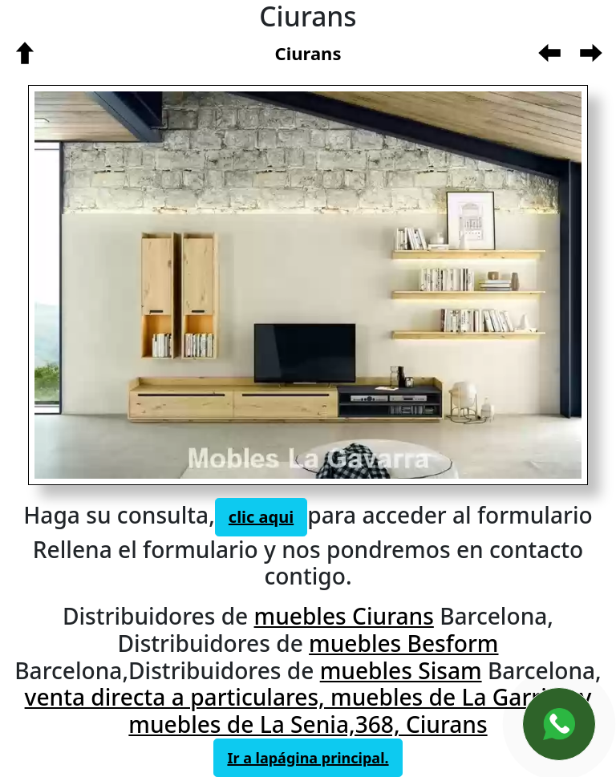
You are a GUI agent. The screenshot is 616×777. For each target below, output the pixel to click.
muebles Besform (403, 643)
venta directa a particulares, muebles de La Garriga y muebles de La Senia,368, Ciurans (308, 710)
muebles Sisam (401, 670)
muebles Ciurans (344, 616)
